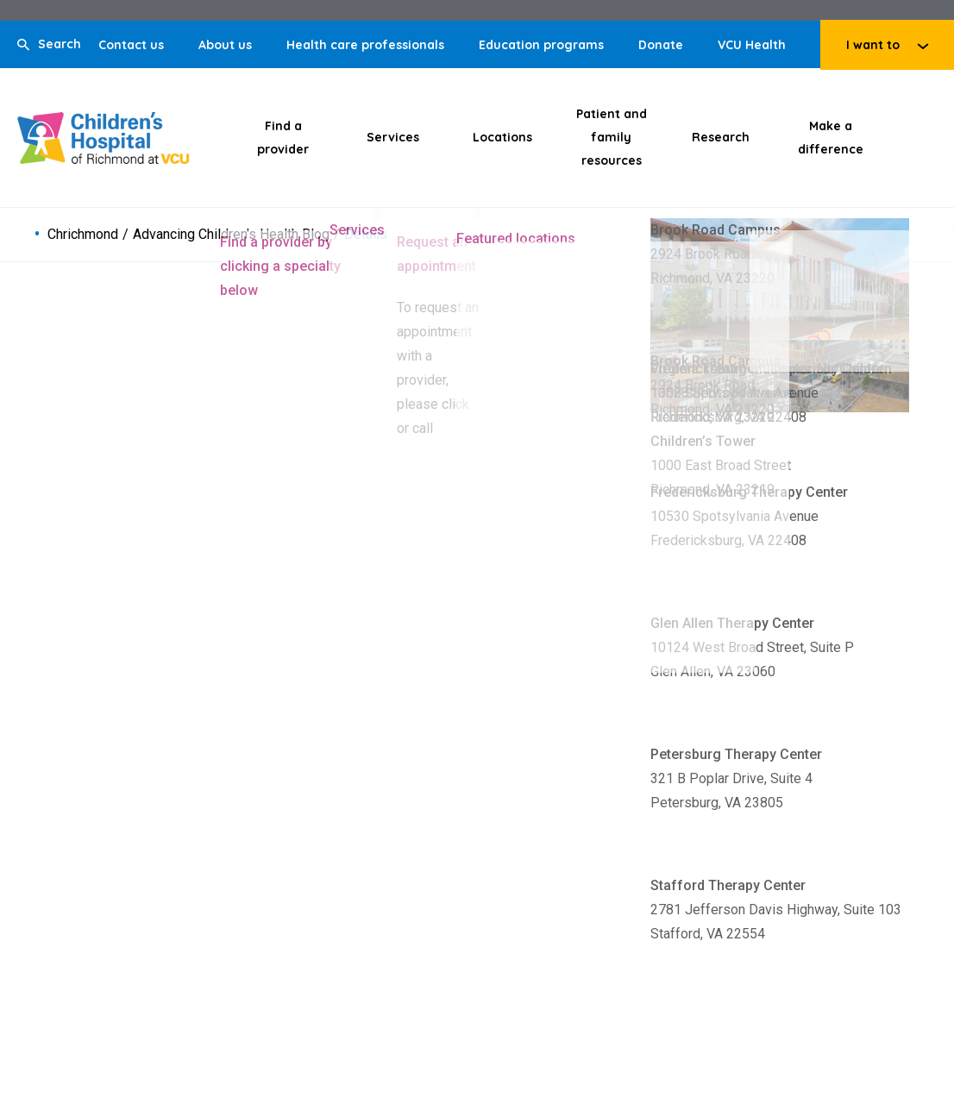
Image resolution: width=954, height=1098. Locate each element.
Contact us (131, 45)
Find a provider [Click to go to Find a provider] (283, 137)
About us (225, 45)
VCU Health (752, 45)
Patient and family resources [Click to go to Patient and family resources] (611, 137)
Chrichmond (82, 235)
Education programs (541, 45)
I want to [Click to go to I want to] (873, 45)
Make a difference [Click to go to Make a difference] (830, 137)
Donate (660, 45)
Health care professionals (365, 45)
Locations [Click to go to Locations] (502, 137)
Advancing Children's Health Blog (231, 235)
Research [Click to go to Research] (721, 137)
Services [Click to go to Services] (393, 137)
